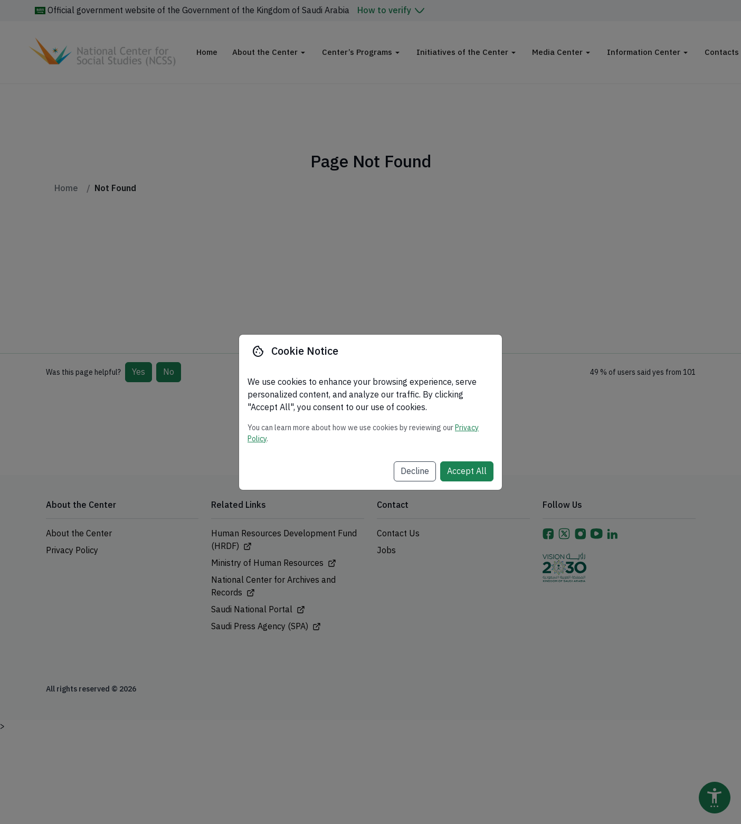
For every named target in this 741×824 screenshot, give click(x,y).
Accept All (467, 471)
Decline (415, 471)
